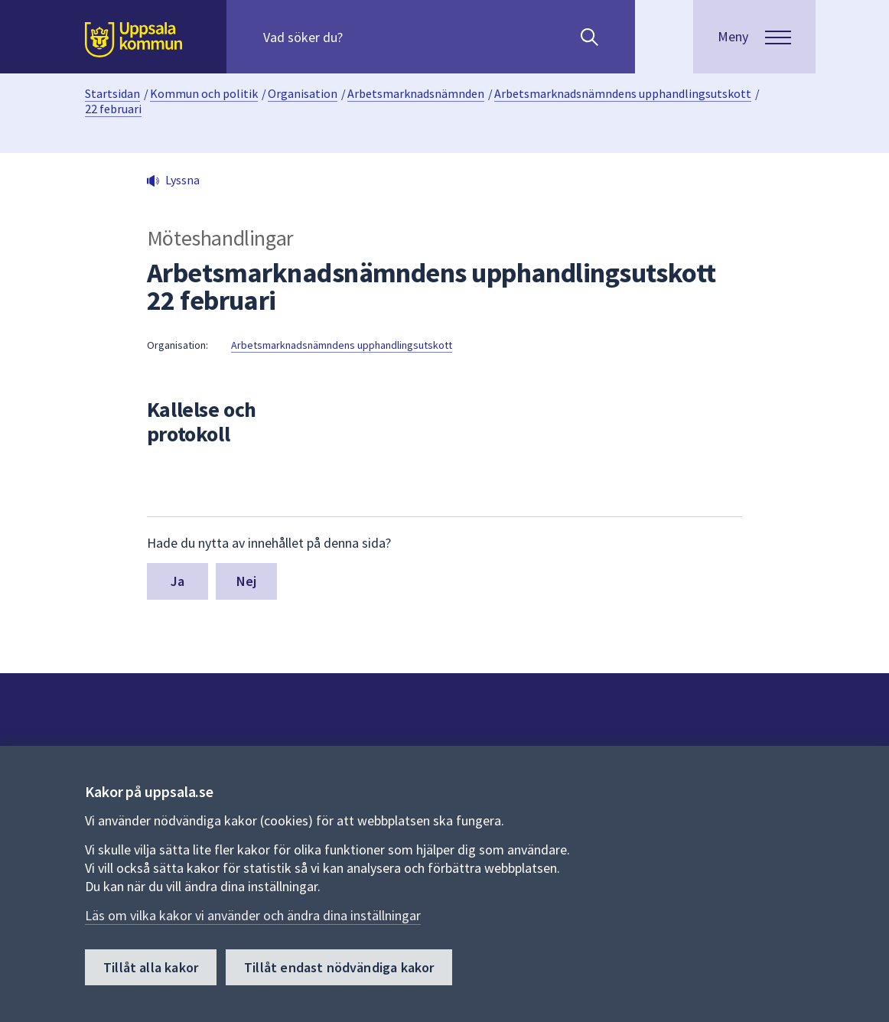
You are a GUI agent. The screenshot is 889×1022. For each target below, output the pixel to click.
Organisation (302, 93)
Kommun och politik (204, 93)
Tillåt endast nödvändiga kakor (339, 967)
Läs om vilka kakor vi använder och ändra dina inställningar (253, 915)
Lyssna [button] (182, 179)
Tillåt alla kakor (150, 967)
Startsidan (112, 93)
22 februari (113, 108)
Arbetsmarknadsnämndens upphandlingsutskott (622, 93)
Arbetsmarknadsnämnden (415, 93)
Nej (246, 581)
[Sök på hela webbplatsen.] (361, 36)
